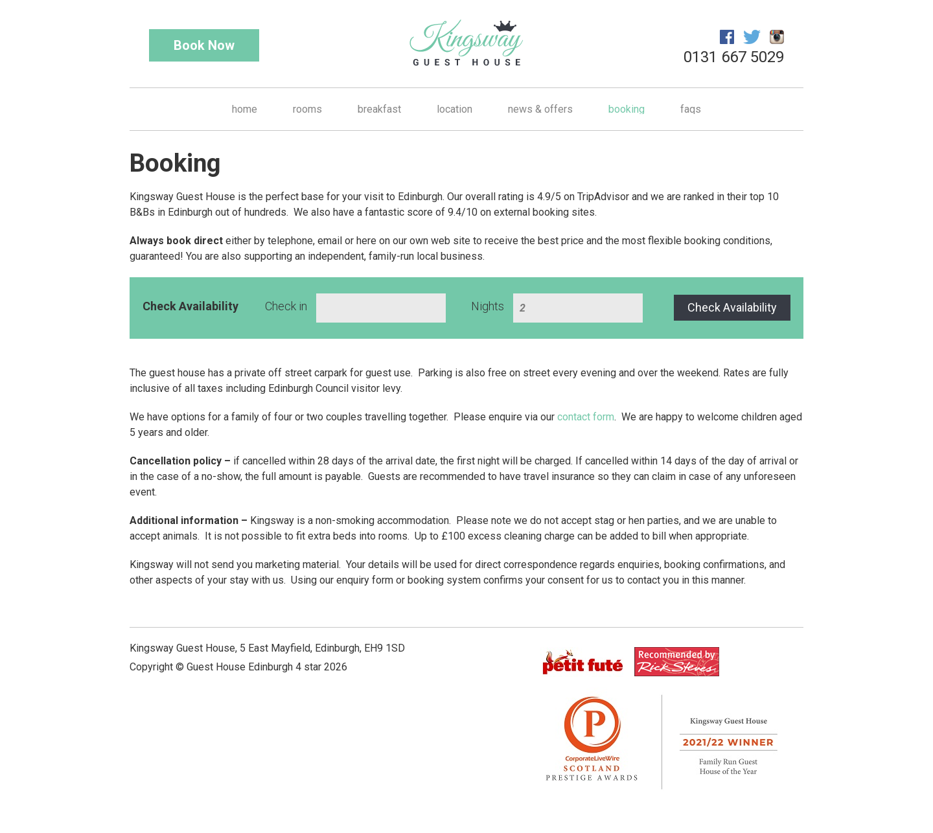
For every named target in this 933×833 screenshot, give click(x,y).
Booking (626, 109)
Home (244, 109)
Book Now (204, 45)
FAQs (690, 109)
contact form (585, 417)
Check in (286, 306)
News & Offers (540, 109)
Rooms (307, 109)
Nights (487, 306)
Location (454, 109)
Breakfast (379, 109)
